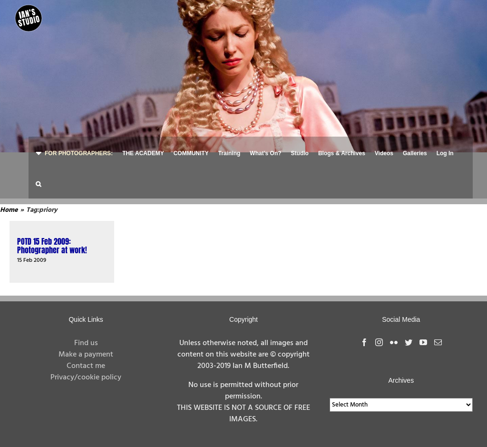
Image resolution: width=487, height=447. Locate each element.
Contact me (86, 360)
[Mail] (438, 336)
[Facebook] (364, 336)
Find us (86, 337)
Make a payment (85, 349)
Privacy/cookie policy (85, 372)
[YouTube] (423, 336)
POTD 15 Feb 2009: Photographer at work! (52, 240)
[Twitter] (408, 336)
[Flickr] (394, 336)
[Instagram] (379, 336)
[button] (38, 183)
